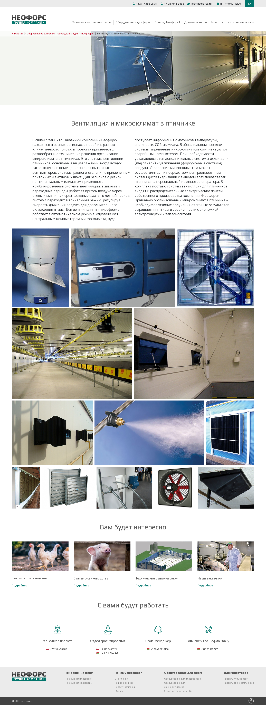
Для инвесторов (195, 22)
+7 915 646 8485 (172, 3)
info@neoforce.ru (199, 3)
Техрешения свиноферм (78, 682)
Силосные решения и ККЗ (178, 690)
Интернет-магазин (240, 22)
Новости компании (125, 686)
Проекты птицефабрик (236, 678)
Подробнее (19, 585)
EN (250, 3)
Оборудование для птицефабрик (76, 33)
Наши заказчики (124, 682)
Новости (217, 22)
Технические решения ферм (91, 22)
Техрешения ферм (79, 672)
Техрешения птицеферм (78, 678)
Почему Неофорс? (167, 22)
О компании (121, 678)
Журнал (119, 690)
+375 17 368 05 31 (144, 3)
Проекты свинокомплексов (239, 682)
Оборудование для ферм (133, 22)
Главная (18, 33)
